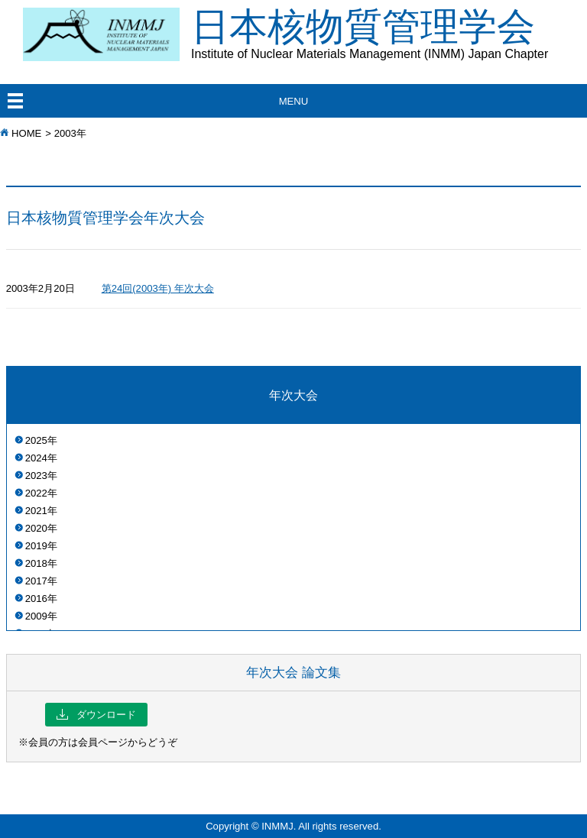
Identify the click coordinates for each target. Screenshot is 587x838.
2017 (36, 581)
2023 (36, 475)
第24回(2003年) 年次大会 (158, 288)
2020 (36, 528)
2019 (36, 546)
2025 (36, 440)
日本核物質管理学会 (389, 32)
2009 (36, 616)
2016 (36, 598)
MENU (294, 101)
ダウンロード (96, 714)
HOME (26, 133)
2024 (36, 458)
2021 (36, 510)
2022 (36, 493)
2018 (36, 563)
